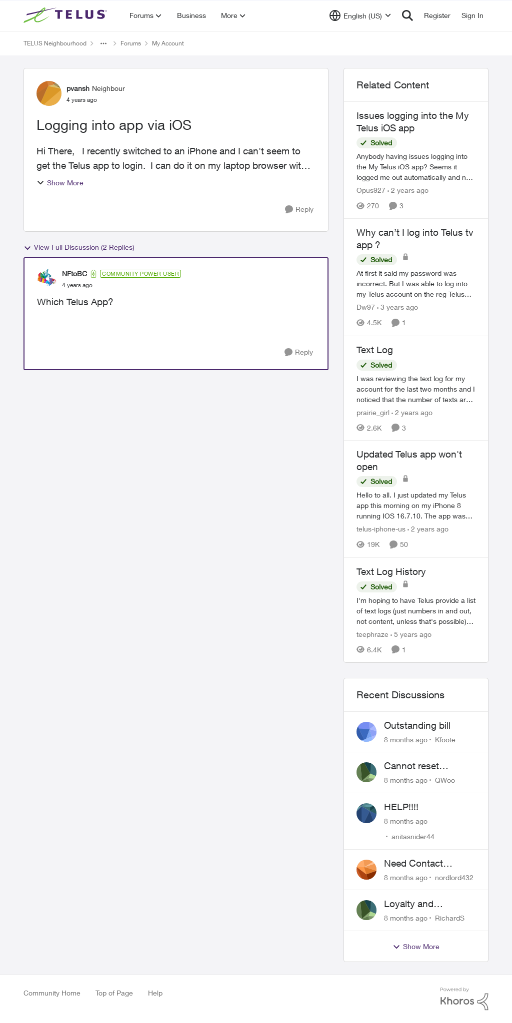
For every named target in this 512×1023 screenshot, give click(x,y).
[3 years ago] (397, 307)
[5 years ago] (411, 634)
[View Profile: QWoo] (366, 772)
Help (155, 993)
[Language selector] (360, 15)
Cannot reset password (411, 766)
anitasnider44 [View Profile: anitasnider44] (413, 836)
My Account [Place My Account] (168, 43)
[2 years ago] (408, 190)
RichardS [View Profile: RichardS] (449, 918)
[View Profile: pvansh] (49, 93)
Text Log (374, 349)
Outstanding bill (417, 725)
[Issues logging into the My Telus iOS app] (416, 166)
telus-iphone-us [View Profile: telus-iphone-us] (381, 529)
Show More (60, 182)
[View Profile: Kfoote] (366, 732)
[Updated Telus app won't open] (416, 505)
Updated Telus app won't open (409, 460)
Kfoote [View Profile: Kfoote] (445, 739)
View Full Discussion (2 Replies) (79, 247)
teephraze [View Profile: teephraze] (372, 634)
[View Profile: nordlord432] (366, 870)
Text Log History (391, 571)
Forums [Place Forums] (130, 43)
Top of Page (114, 993)
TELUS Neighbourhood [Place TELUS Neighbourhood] (55, 43)
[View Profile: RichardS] (366, 910)
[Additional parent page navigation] (104, 43)
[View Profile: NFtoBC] (47, 279)
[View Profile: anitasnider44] (366, 813)
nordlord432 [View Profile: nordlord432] (454, 877)
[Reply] (299, 209)
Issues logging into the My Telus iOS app (412, 121)
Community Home (52, 993)
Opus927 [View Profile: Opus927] (371, 190)
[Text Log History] (416, 610)
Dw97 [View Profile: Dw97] (365, 307)
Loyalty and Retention (409, 904)
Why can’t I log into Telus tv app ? (415, 238)
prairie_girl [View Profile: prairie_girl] (373, 412)
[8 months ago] (406, 739)
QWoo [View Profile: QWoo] (445, 780)
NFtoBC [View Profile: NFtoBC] (74, 273)
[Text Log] (416, 388)
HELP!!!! (401, 806)
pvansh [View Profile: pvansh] (78, 88)
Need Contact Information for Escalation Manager (426, 864)
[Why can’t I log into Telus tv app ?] (416, 284)
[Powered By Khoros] (464, 999)
